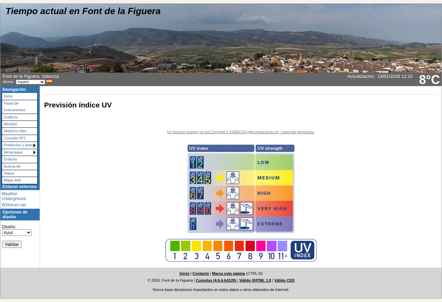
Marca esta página (228, 273)
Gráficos (11, 117)
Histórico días (15, 131)
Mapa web (12, 180)
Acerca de (12, 166)
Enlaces (10, 159)
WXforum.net (14, 204)
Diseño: (9, 227)
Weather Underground (14, 196)
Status (9, 173)
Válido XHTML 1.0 (255, 280)
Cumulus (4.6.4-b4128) (216, 280)
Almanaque (13, 152)
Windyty (10, 124)
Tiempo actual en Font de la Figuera (83, 11)
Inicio (8, 96)
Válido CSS (284, 280)
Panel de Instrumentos (14, 106)
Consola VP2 (15, 138)
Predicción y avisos (20, 145)
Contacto (200, 273)
